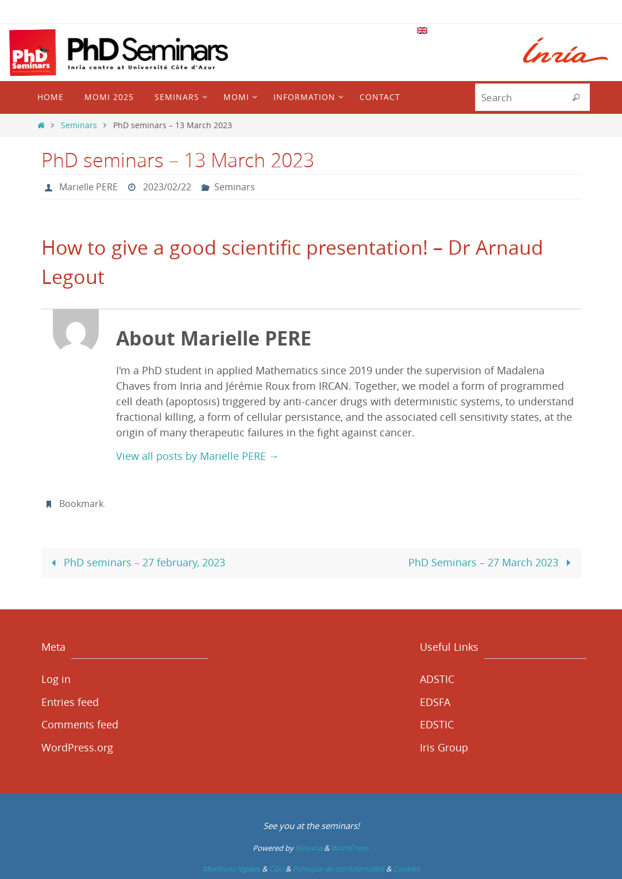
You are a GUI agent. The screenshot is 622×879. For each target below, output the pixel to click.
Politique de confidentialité (338, 868)
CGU (276, 868)
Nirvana (308, 848)
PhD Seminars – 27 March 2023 (491, 562)
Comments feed (79, 724)
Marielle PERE (88, 187)
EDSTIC (437, 724)
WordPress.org (77, 747)
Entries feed (70, 702)
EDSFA (435, 702)
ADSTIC (437, 679)
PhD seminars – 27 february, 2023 (136, 562)
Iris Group (444, 747)
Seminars (79, 125)
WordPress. (350, 848)
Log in (56, 679)
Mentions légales (231, 868)
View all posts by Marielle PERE (197, 456)
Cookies (406, 868)
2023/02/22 (167, 187)
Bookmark (81, 503)
